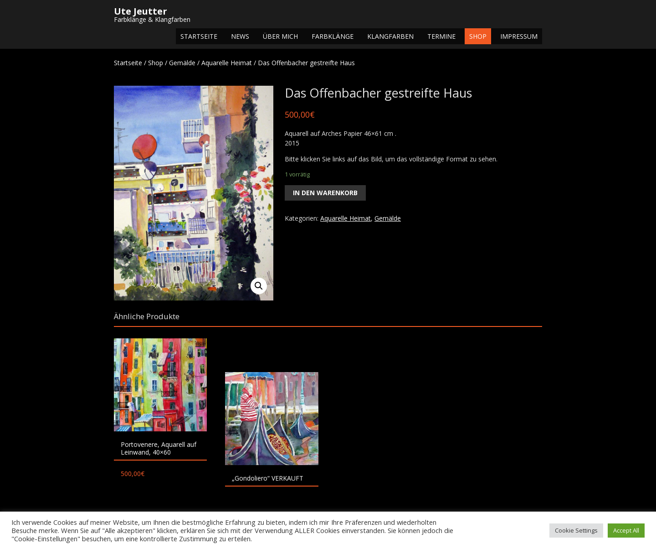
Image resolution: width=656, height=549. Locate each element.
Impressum (519, 36)
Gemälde (182, 62)
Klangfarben (390, 36)
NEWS (240, 36)
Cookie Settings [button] (576, 530)
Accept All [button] (626, 530)
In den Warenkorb (325, 192)
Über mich (280, 36)
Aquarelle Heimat (226, 62)
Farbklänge (333, 36)
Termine (441, 36)
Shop (478, 36)
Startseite (198, 36)
